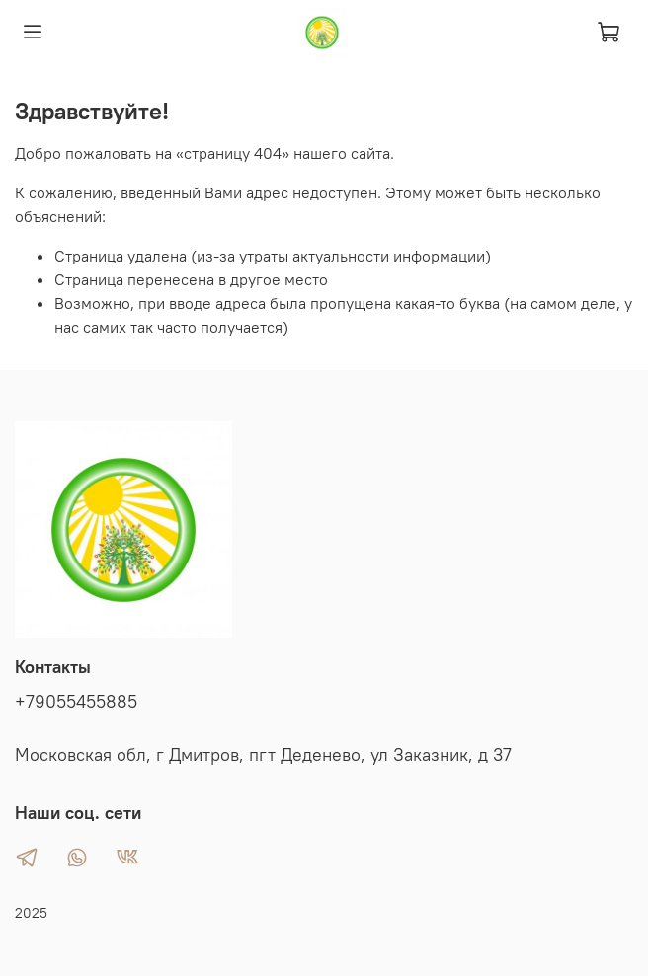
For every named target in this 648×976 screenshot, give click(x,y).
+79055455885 (76, 702)
